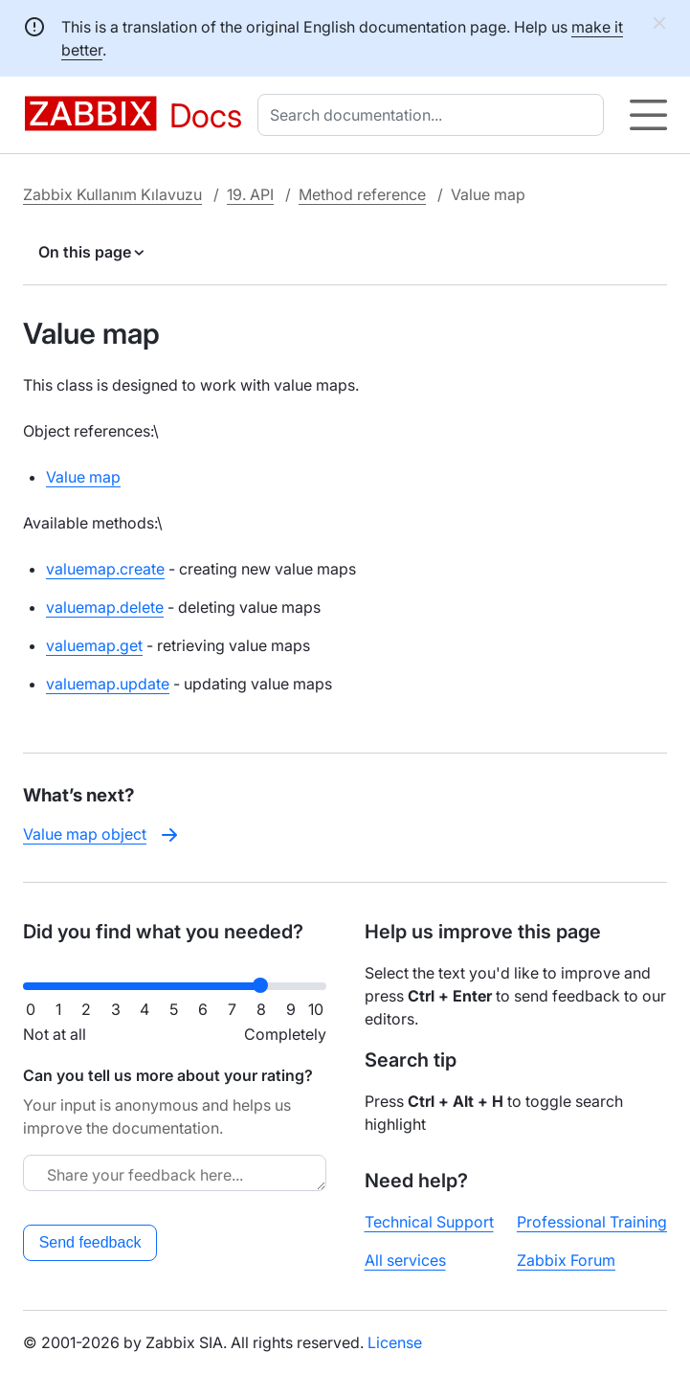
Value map (83, 476)
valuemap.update (107, 683)
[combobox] (434, 115)
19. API (250, 194)
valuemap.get (94, 645)
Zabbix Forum (566, 1260)
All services (405, 1260)
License (394, 1342)
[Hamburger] (648, 115)
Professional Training (592, 1221)
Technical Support (429, 1221)
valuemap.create (105, 568)
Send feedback (90, 1242)
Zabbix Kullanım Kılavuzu (112, 194)
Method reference (362, 194)
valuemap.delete (105, 607)
